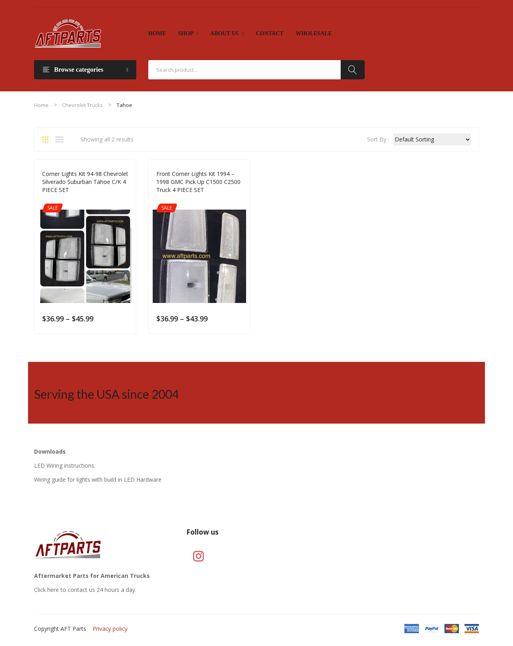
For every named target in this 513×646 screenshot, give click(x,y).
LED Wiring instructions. (64, 465)
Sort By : (378, 139)
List (61, 139)
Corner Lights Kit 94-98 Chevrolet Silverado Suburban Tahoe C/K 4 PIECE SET (85, 182)
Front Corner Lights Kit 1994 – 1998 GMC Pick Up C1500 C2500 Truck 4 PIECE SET (198, 182)
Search (353, 69)
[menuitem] (157, 33)
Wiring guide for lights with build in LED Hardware (98, 479)
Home (41, 105)
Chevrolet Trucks (82, 105)
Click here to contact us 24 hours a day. (85, 590)
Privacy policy (110, 628)
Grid (48, 139)
